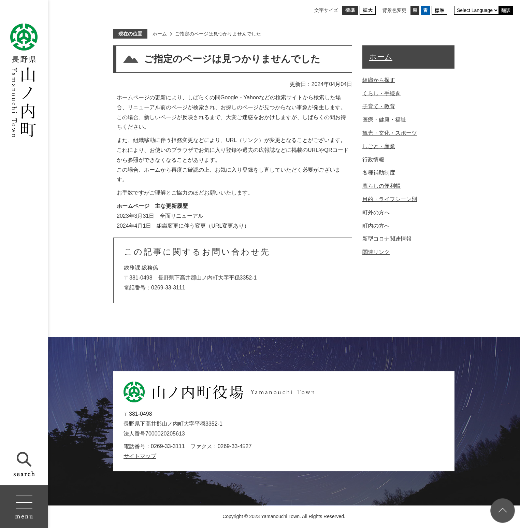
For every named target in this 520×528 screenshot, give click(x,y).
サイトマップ (140, 456)
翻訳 (506, 10)
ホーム (160, 34)
